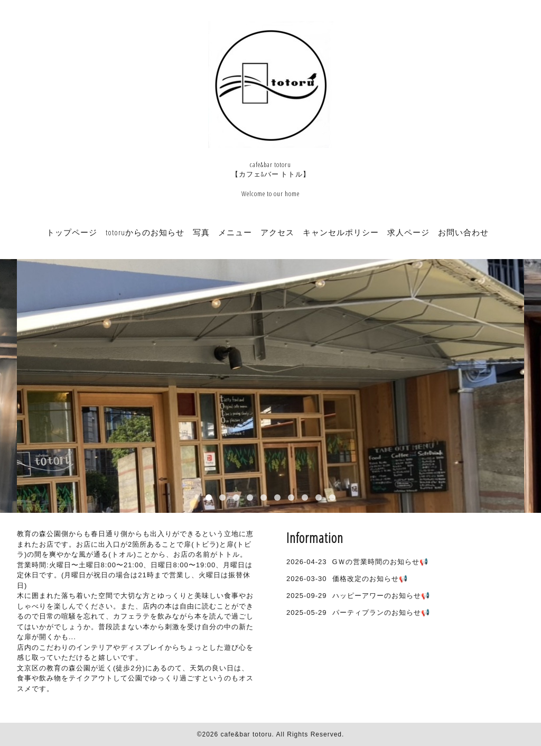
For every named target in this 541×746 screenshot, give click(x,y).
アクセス (277, 232)
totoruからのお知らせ (145, 232)
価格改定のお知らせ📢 (370, 579)
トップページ (71, 232)
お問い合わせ (463, 232)
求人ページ (408, 232)
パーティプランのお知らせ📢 (381, 612)
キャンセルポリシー (341, 232)
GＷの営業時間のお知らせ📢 (380, 562)
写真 (201, 232)
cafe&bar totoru (246, 734)
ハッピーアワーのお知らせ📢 (381, 596)
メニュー (235, 232)
